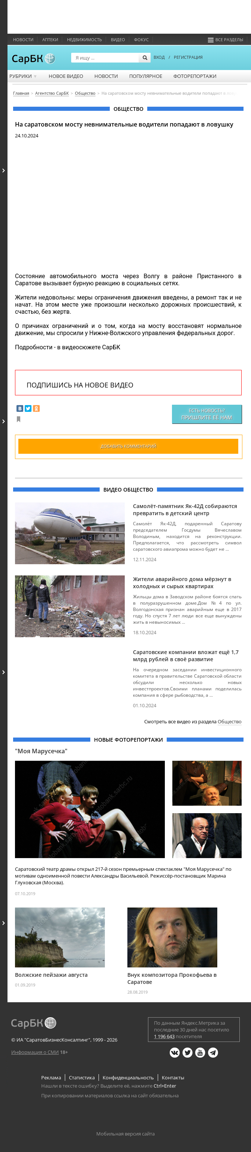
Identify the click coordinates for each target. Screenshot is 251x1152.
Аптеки (50, 39)
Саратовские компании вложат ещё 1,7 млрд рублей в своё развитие (186, 655)
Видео (118, 39)
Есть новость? (206, 414)
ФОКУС (141, 39)
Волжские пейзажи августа (51, 974)
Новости (23, 39)
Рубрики (23, 76)
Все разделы (225, 39)
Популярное (145, 76)
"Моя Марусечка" (41, 751)
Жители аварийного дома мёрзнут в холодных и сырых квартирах (182, 582)
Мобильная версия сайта (125, 1133)
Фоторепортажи (195, 76)
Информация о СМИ (35, 1052)
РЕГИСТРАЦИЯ (188, 57)
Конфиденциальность (128, 1077)
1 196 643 (164, 1036)
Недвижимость (84, 39)
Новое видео (66, 76)
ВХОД (159, 57)
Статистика (82, 1077)
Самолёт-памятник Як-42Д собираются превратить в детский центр (185, 509)
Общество (230, 721)
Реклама (51, 1077)
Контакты (173, 1077)
